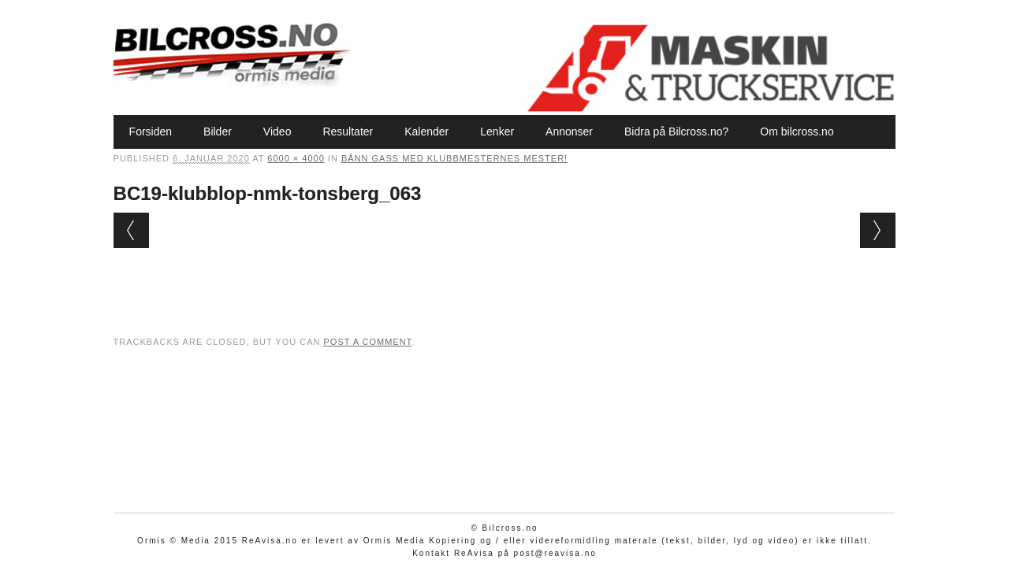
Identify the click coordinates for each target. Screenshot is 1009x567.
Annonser (569, 131)
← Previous (131, 230)
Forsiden (150, 131)
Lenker (497, 131)
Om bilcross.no (796, 131)
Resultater (347, 131)
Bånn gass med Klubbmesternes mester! (454, 158)
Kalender (426, 131)
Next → (877, 230)
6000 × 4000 (295, 158)
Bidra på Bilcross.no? (676, 131)
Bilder (217, 131)
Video (277, 131)
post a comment (367, 341)
